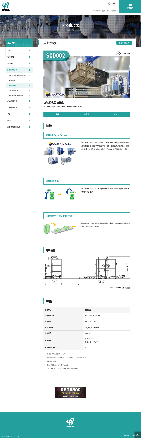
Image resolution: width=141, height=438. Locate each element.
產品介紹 (101, 10)
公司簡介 (89, 10)
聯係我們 (130, 6)
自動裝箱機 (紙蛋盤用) (16, 95)
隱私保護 (125, 435)
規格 (115, 113)
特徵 (57, 113)
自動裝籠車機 (13, 89)
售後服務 (113, 10)
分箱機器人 (12, 84)
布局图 (86, 113)
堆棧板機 (12, 79)
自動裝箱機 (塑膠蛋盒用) (17, 74)
